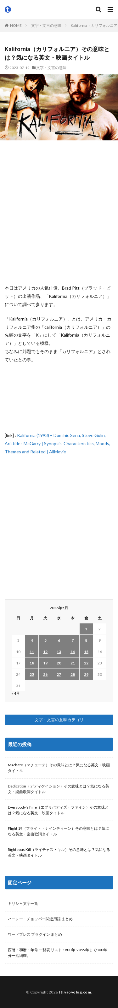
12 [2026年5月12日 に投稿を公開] (45, 651)
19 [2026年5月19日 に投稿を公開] (45, 663)
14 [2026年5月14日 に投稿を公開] (72, 651)
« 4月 (15, 693)
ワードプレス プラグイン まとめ (35, 934)
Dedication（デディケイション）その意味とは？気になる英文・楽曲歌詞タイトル (58, 789)
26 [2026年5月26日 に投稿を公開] (45, 674)
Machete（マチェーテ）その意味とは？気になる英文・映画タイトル (59, 768)
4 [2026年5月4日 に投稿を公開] (32, 640)
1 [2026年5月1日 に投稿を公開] (86, 629)
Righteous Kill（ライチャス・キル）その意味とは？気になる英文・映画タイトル (59, 852)
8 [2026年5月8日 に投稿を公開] (86, 640)
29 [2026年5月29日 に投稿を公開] (86, 674)
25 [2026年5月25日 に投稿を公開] (32, 674)
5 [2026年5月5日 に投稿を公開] (45, 640)
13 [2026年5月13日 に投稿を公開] (59, 651)
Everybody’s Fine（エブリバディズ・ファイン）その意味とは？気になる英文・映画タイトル (58, 810)
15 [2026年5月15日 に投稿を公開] (86, 651)
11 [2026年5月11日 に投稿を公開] (32, 651)
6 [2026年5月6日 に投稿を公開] (59, 640)
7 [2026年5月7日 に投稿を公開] (72, 640)
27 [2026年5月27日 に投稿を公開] (59, 674)
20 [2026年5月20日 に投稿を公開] (59, 663)
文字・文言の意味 (46, 25)
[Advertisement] (59, 212)
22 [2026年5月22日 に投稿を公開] (86, 663)
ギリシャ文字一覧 (23, 903)
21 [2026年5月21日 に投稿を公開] (72, 663)
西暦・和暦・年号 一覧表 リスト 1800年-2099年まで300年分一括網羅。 (57, 952)
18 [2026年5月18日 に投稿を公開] (32, 663)
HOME (16, 25)
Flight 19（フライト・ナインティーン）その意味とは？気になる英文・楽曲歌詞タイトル (58, 831)
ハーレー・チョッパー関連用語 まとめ (40, 919)
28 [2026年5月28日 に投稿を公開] (72, 674)
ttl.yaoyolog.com (75, 992)
